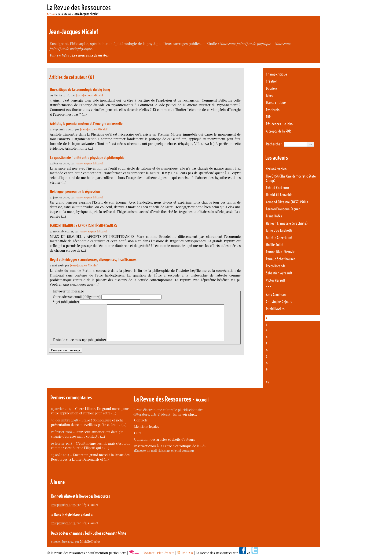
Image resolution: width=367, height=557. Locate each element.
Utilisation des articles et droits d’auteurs (164, 439)
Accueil (51, 14)
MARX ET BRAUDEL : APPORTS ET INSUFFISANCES (83, 225)
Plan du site (165, 553)
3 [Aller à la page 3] (267, 331)
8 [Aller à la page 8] (267, 363)
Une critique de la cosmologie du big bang (80, 89)
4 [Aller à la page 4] (267, 337)
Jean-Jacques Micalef (89, 95)
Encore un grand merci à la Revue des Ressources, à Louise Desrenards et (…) (90, 457)
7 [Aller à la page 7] (266, 357)
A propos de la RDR (278, 131)
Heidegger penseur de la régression (75, 191)
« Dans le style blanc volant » (72, 514)
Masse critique (276, 102)
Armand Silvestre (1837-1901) (287, 202)
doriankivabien (276, 169)
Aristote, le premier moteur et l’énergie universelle (86, 123)
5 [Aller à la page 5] (267, 344)
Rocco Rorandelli (277, 266)
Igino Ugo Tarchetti (279, 230)
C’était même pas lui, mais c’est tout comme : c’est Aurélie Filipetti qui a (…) (90, 445)
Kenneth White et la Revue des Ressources (80, 496)
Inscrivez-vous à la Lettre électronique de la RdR (170, 446)
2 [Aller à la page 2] (266, 324)
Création (272, 81)
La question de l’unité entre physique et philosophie (87, 157)
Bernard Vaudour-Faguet (283, 209)
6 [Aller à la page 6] (267, 350)
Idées (269, 95)
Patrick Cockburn (277, 188)
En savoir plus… (185, 414)
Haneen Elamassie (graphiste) (287, 223)
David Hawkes (275, 309)
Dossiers (271, 88)
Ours (137, 433)
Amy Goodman (276, 294)
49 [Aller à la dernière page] (267, 382)
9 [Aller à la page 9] (267, 370)
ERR (268, 117)
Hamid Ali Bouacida (279, 195)
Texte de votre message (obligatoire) (79, 306)
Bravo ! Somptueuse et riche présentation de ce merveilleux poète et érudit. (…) (88, 422)
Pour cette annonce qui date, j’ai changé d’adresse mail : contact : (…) (87, 434)
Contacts (140, 420)
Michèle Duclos (90, 541)
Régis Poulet (90, 505)
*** (269, 287)
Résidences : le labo (279, 124)
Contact (148, 553)
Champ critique (276, 74)
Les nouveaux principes (90, 55)
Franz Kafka (274, 216)
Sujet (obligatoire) (66, 301)
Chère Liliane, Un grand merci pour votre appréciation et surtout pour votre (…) (89, 410)
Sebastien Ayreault (279, 273)
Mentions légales (146, 426)
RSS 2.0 (185, 553)
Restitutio (272, 110)
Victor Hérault (275, 280)
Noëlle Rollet (274, 245)
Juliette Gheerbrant (279, 237)
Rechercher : (274, 144)
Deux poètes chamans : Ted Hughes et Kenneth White (88, 533)
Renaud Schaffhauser (280, 259)
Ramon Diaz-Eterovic (280, 252)
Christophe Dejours (279, 301)
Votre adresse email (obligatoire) (76, 297)
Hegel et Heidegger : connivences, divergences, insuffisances (93, 259)
